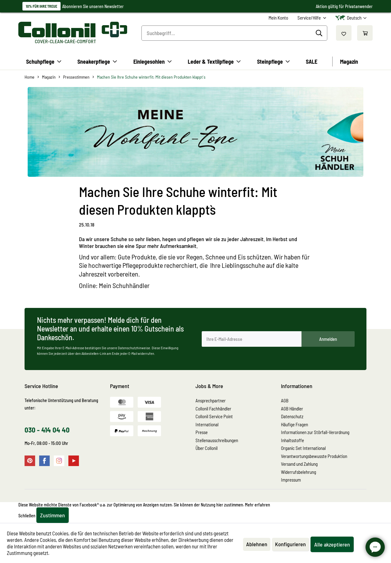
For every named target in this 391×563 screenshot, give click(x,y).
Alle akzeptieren (332, 544)
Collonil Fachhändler (213, 408)
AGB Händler (292, 408)
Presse (202, 432)
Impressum (291, 480)
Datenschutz (292, 416)
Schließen (26, 515)
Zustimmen (52, 515)
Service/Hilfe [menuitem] (309, 18)
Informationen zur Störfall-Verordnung (315, 432)
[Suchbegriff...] (234, 33)
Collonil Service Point (214, 416)
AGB (284, 400)
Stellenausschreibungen (217, 440)
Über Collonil (207, 448)
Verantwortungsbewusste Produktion (314, 456)
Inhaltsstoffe (292, 440)
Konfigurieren (290, 544)
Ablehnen (256, 544)
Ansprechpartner (211, 400)
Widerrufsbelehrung (298, 472)
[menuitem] (278, 18)
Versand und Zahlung (299, 464)
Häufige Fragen (294, 424)
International (207, 424)
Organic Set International (303, 448)
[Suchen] (320, 33)
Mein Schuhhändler (124, 285)
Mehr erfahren (257, 504)
